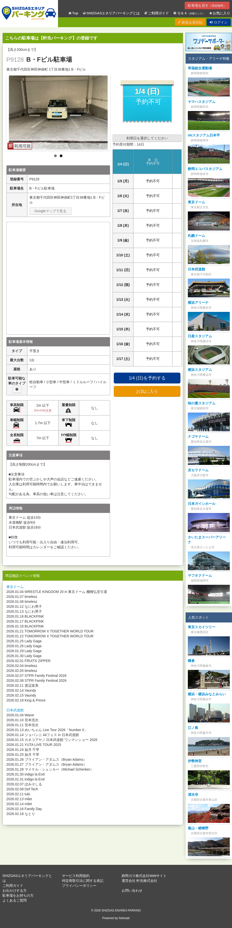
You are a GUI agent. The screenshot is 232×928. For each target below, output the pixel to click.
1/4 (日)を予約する (147, 378)
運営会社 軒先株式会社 (139, 881)
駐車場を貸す (207, 5)
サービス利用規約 (76, 876)
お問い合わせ (132, 890)
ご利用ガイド (156, 13)
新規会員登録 (190, 22)
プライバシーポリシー (79, 886)
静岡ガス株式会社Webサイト (144, 876)
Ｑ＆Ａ (189, 13)
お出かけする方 (14, 890)
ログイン (219, 22)
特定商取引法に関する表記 (82, 881)
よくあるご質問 (14, 900)
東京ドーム (15, 587)
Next (114, 111)
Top (73, 13)
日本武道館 (15, 710)
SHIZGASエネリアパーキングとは (111, 13)
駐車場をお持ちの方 (18, 895)
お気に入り (219, 13)
